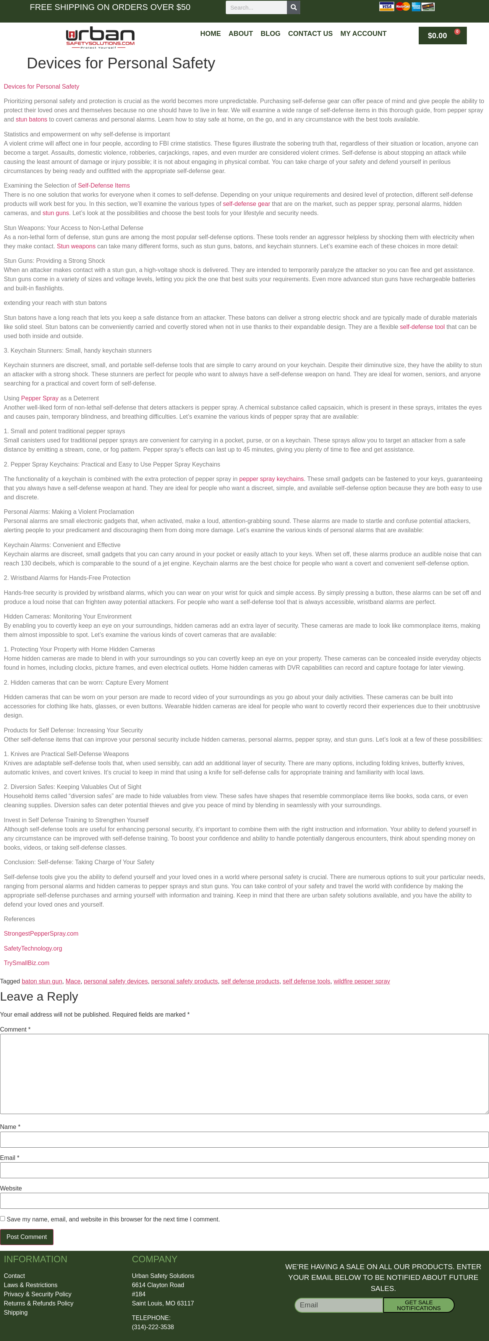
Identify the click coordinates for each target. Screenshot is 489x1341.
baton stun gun (42, 981)
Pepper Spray (39, 398)
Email (9, 1158)
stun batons (31, 119)
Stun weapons (76, 246)
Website (11, 1189)
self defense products (250, 981)
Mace (73, 981)
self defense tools (306, 981)
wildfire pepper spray (362, 981)
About (240, 33)
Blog (270, 33)
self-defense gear (246, 204)
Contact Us (310, 33)
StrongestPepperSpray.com (41, 933)
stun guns (55, 213)
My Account (363, 33)
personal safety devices (116, 981)
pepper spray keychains (271, 479)
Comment (15, 1030)
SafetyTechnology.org (33, 948)
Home (210, 33)
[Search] (293, 7)
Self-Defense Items (104, 185)
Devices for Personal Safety (41, 86)
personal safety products (184, 981)
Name (10, 1127)
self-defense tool (422, 327)
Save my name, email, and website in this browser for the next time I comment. (113, 1219)
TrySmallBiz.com (26, 963)
